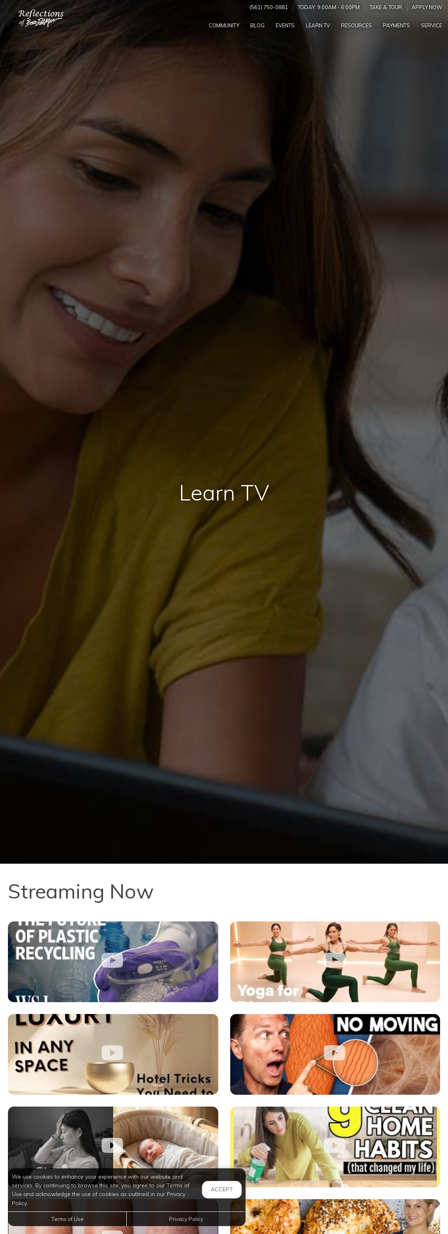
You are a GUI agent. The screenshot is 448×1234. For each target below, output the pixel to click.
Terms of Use (67, 1218)
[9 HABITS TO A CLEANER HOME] (335, 1147)
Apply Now (427, 7)
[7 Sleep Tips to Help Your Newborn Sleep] (113, 1147)
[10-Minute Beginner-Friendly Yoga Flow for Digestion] (335, 961)
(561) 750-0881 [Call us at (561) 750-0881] (269, 7)
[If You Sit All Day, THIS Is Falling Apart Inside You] (335, 1054)
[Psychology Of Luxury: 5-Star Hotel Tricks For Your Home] (113, 1054)
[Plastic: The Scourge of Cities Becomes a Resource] (113, 961)
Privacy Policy (186, 1218)
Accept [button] (222, 1189)
